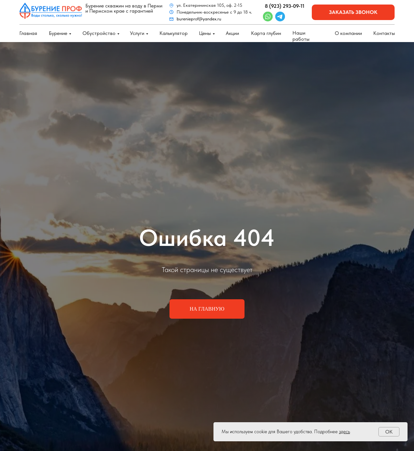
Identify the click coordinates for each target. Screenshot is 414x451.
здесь (344, 431)
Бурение (58, 33)
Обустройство (98, 33)
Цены (205, 33)
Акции (232, 33)
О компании (348, 33)
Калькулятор (173, 33)
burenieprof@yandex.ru (199, 18)
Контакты (384, 33)
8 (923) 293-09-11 (284, 6)
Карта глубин (266, 33)
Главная (28, 33)
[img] (50, 11)
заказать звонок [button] (353, 12)
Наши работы (301, 36)
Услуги (137, 33)
